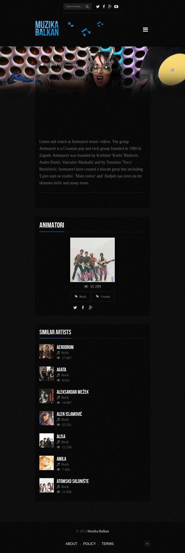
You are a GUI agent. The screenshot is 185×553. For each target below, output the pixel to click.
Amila (61, 459)
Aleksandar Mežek (73, 392)
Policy (89, 544)
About (71, 544)
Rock (53, 65)
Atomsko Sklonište (73, 481)
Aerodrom (65, 347)
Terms (108, 544)
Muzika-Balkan (98, 531)
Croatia (103, 296)
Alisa (61, 436)
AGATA (61, 369)
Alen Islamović (69, 414)
